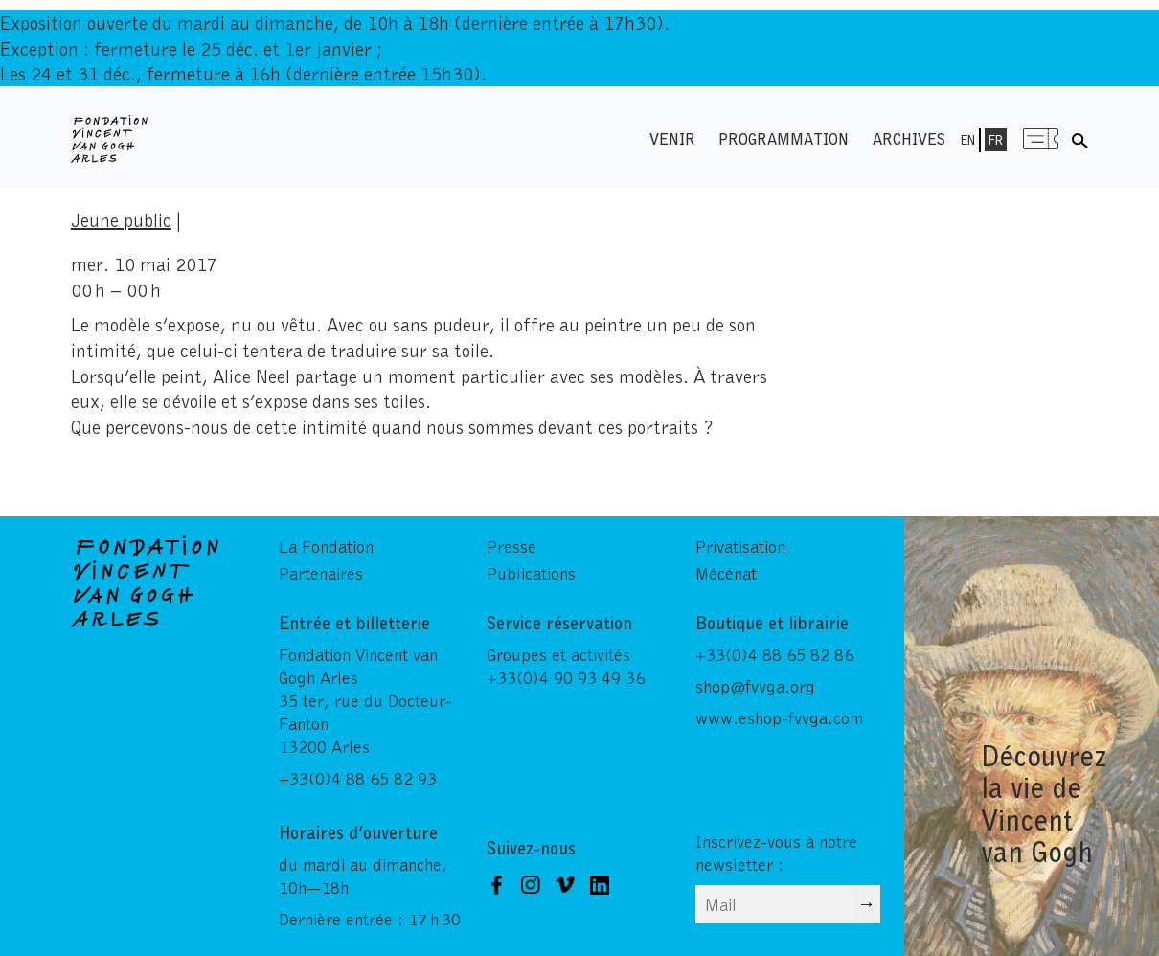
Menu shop (1041, 138)
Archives (909, 138)
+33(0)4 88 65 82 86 (774, 654)
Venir (672, 138)
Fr (996, 140)
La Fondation (326, 546)
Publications (531, 572)
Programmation (783, 138)
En (968, 140)
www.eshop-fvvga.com (779, 717)
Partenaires (321, 572)
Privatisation (740, 546)
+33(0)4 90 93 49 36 (566, 677)
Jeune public (121, 219)
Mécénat (726, 572)
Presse (511, 546)
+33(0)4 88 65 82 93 (358, 777)
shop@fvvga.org (755, 685)
